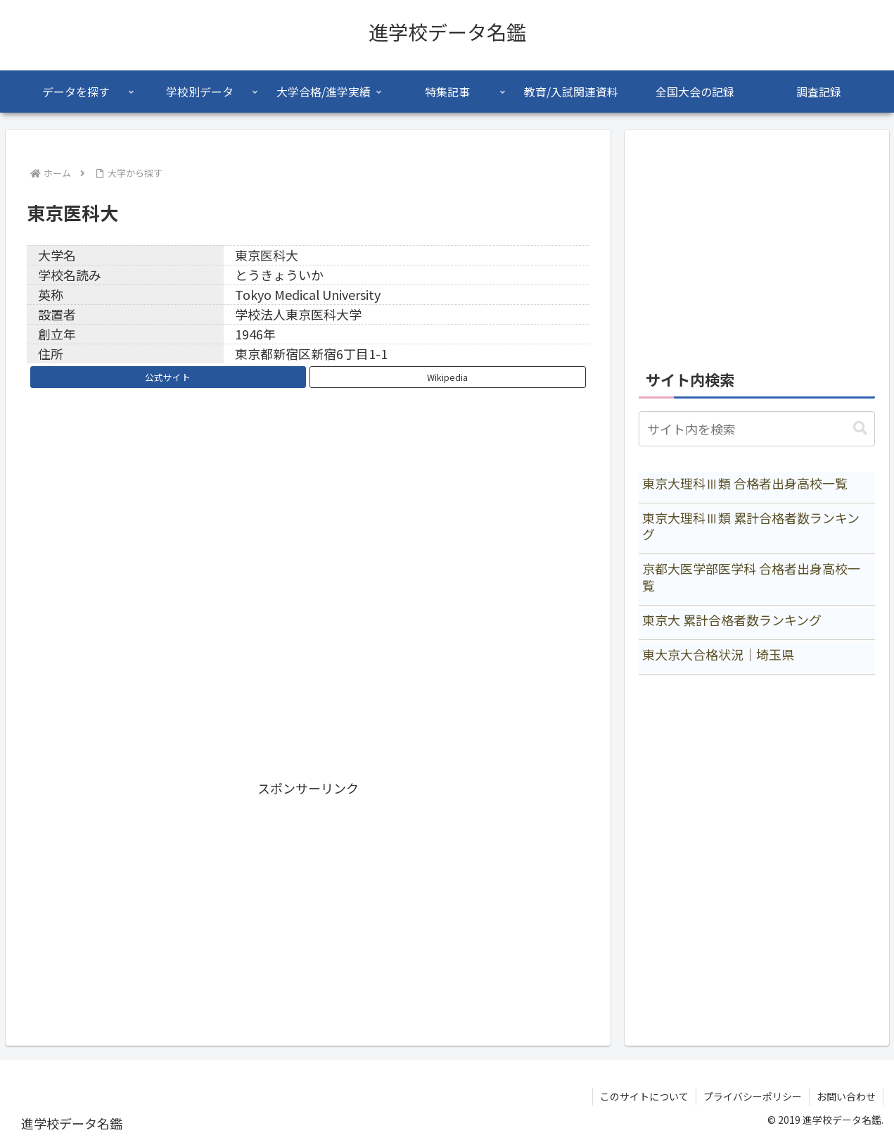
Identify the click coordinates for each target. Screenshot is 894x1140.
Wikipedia (447, 377)
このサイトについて (644, 1096)
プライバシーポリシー (752, 1096)
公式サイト (168, 377)
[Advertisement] (308, 897)
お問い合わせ (846, 1096)
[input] (757, 428)
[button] (860, 428)
